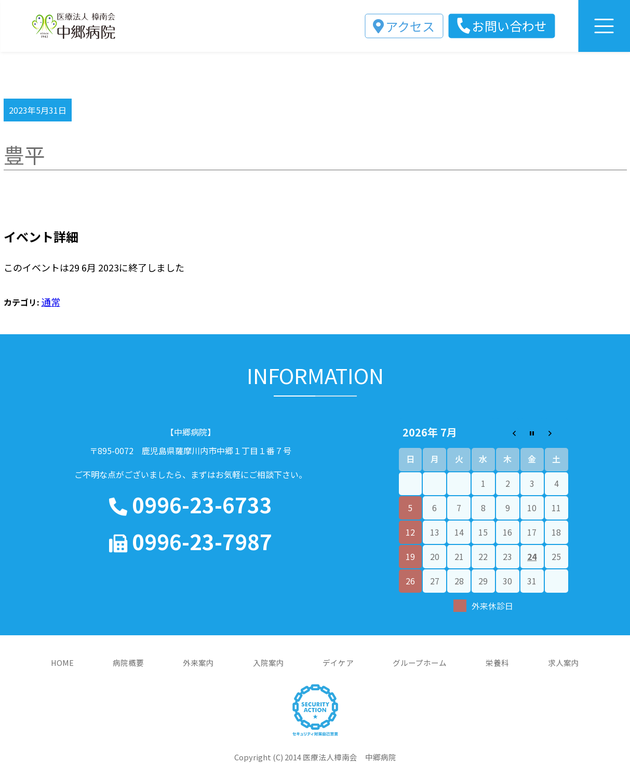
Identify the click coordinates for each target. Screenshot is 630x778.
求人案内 (563, 662)
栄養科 (497, 662)
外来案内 (198, 662)
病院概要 (128, 662)
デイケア (338, 662)
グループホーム (420, 662)
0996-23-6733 (190, 504)
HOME (62, 662)
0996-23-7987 (190, 541)
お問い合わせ (509, 26)
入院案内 (268, 662)
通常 (51, 301)
